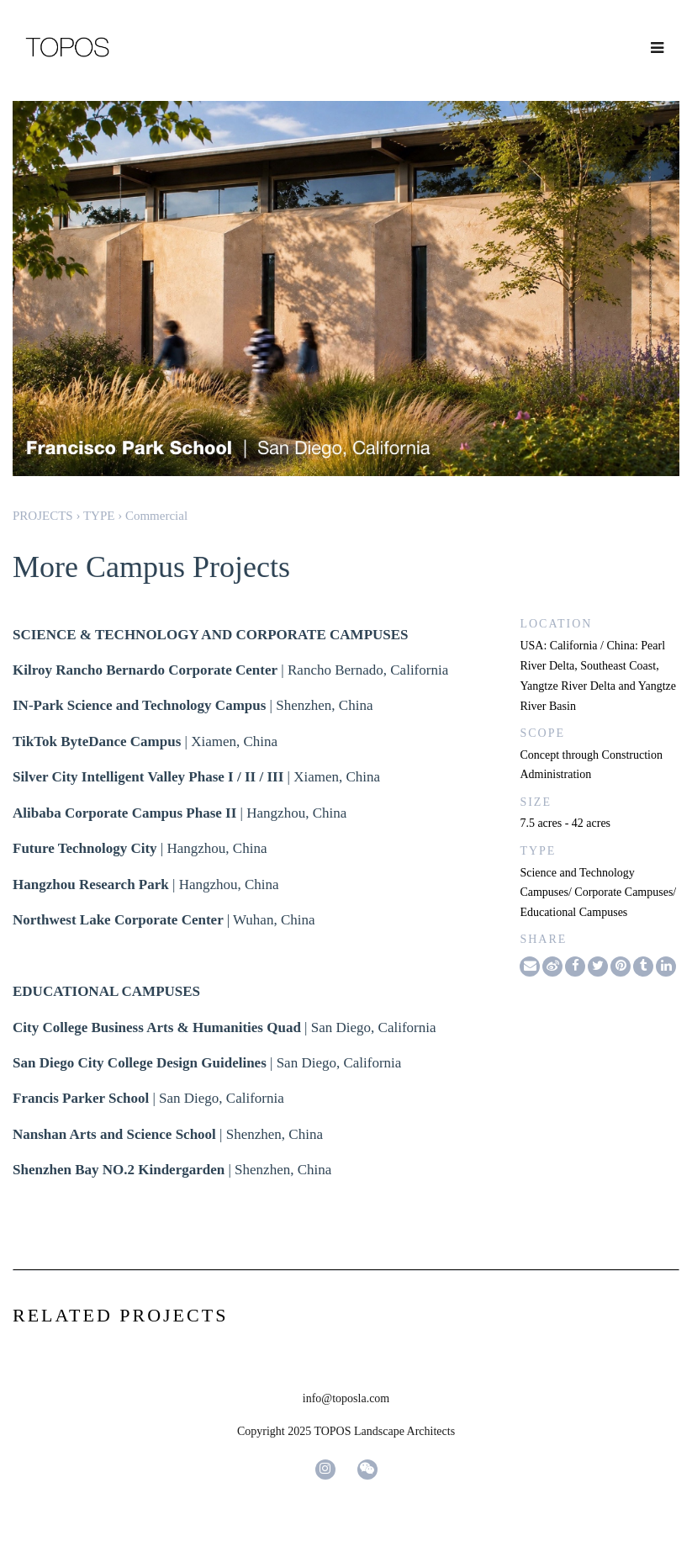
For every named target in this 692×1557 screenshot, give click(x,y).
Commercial (156, 515)
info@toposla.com (346, 1398)
